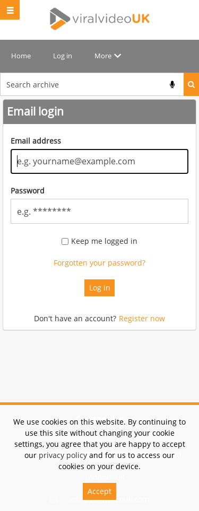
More (102, 55)
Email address (36, 141)
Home (21, 55)
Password (28, 191)
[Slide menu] (10, 10)
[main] (99, 220)
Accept (99, 491)
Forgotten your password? (99, 263)
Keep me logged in (104, 241)
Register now (142, 318)
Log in (62, 55)
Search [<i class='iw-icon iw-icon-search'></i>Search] (191, 84)
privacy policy (63, 455)
